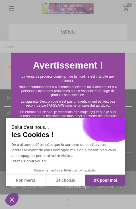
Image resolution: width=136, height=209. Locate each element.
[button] (12, 199)
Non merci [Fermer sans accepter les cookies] (25, 180)
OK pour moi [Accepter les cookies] (105, 180)
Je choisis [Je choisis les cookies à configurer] (65, 180)
